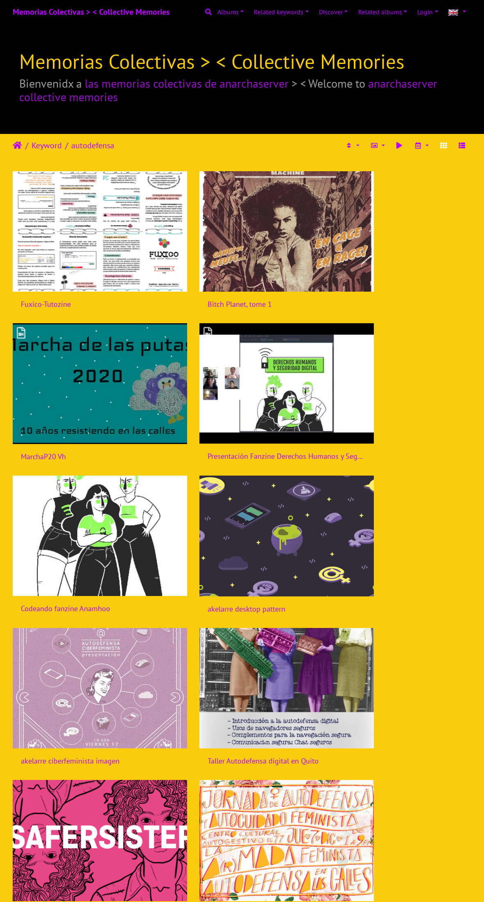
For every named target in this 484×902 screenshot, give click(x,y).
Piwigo (259, 885)
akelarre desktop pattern (374, 415)
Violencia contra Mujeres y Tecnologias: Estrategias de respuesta (399, 811)
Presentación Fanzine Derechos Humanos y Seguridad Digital (85, 415)
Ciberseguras (198, 679)
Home (17, 145)
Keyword (47, 145)
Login (425, 12)
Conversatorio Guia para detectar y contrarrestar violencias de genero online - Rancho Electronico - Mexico (399, 679)
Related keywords (278, 12)
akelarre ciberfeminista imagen (70, 547)
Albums (228, 12)
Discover (331, 12)
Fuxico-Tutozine (46, 283)
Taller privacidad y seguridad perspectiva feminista (85, 811)
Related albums (380, 12)
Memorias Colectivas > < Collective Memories (91, 12)
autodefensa (92, 145)
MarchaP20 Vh (357, 283)
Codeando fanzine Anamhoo (222, 415)
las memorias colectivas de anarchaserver (187, 83)
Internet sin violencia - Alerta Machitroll (240, 811)
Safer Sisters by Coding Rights (382, 547)
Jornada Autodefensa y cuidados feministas (85, 679)
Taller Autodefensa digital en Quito (233, 547)
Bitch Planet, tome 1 (210, 283)
